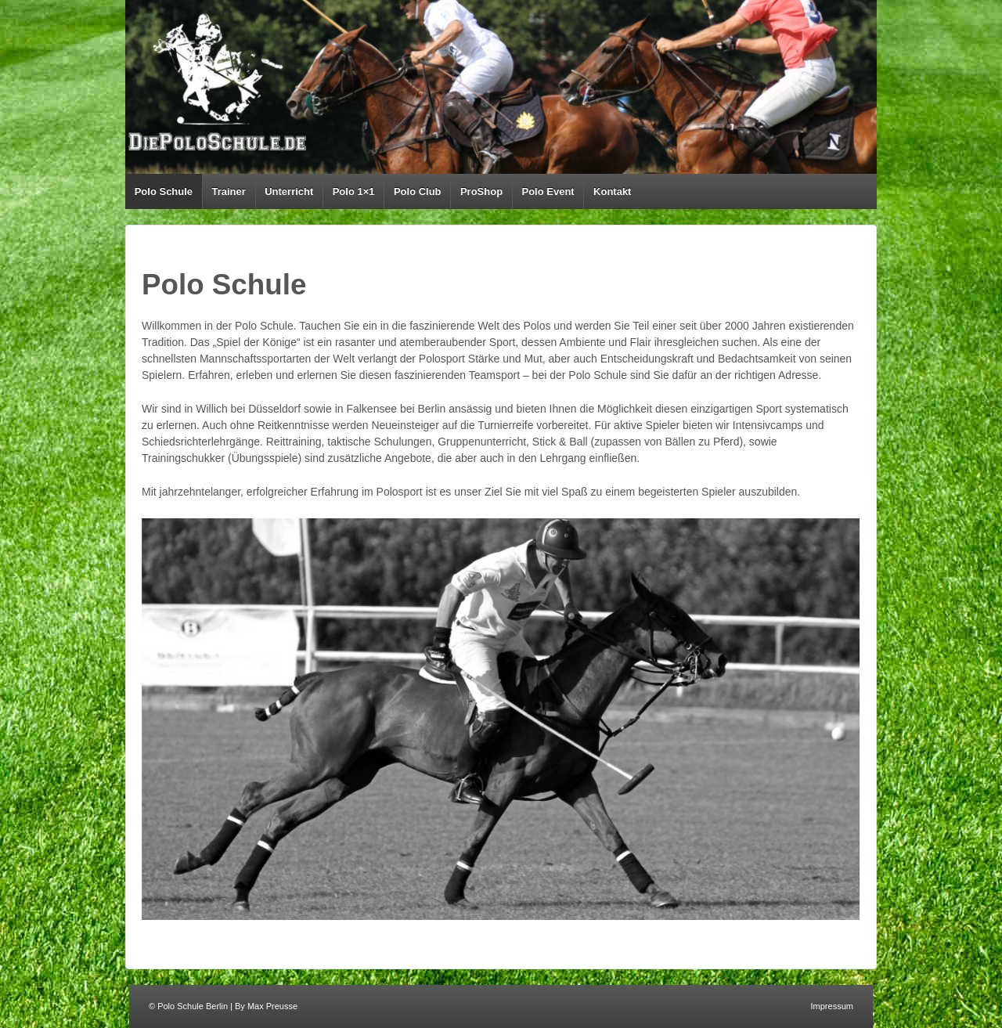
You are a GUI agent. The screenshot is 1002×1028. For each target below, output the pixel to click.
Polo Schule (164, 191)
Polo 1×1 (354, 191)
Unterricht (289, 191)
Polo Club (418, 191)
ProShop (481, 191)
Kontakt (612, 191)
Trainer (228, 191)
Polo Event (548, 191)
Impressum (832, 1006)
